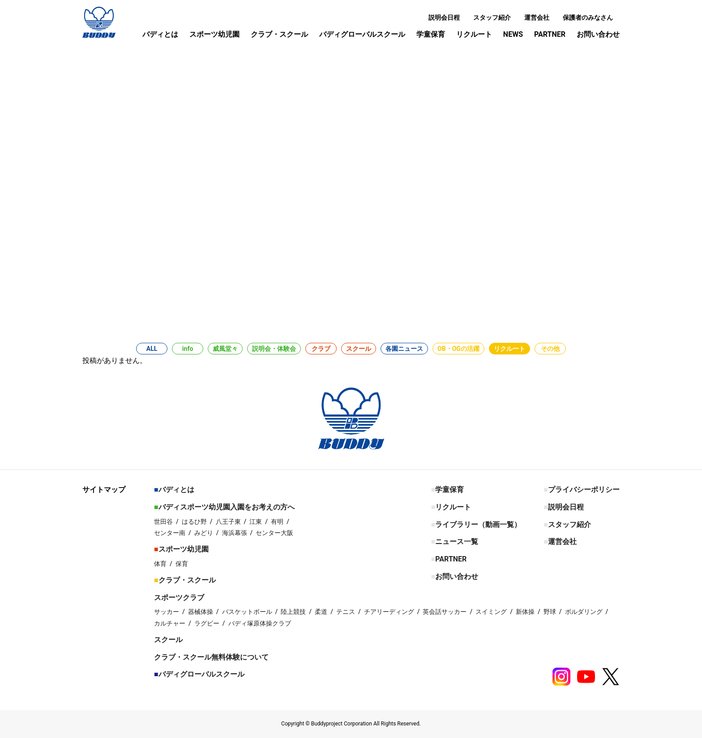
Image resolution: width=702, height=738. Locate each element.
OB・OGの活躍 (458, 348)
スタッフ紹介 (492, 17)
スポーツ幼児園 (214, 34)
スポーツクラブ (179, 597)
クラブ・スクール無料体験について (211, 657)
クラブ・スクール (279, 34)
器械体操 (200, 611)
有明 (277, 521)
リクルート (474, 34)
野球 (550, 611)
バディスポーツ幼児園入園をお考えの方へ (226, 507)
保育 (182, 563)
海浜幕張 (234, 532)
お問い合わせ (598, 34)
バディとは (160, 34)
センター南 (169, 532)
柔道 (321, 611)
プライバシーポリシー (584, 489)
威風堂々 (225, 348)
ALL (152, 348)
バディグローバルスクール (362, 34)
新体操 (525, 611)
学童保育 (430, 34)
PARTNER (549, 34)
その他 (550, 348)
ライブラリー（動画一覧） (478, 524)
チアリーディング (389, 611)
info (187, 348)
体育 (160, 563)
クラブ (321, 348)
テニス (345, 611)
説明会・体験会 (274, 348)
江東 (255, 521)
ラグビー (206, 623)
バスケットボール (247, 611)
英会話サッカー (445, 611)
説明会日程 (444, 17)
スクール (358, 348)
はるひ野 (194, 521)
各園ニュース (404, 348)
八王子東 (228, 521)
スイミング (491, 611)
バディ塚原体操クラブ (259, 623)
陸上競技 (293, 611)
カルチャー (169, 623)
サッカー (166, 611)
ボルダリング (584, 611)
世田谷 (163, 521)
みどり (203, 532)
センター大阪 (274, 532)
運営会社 (536, 17)
